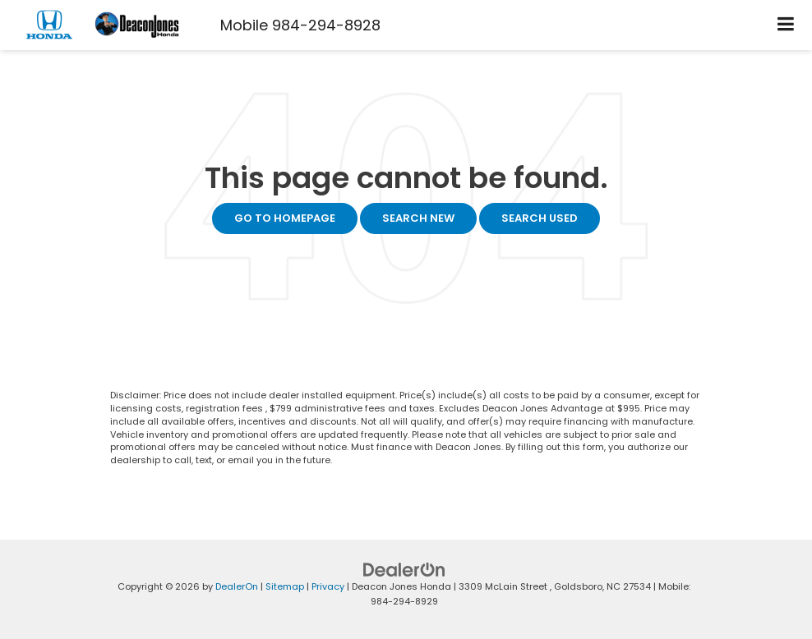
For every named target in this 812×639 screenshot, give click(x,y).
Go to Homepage (284, 218)
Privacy (327, 586)
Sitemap (284, 586)
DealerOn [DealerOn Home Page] (236, 586)
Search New (418, 218)
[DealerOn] (404, 569)
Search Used (539, 218)
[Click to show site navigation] (786, 25)
